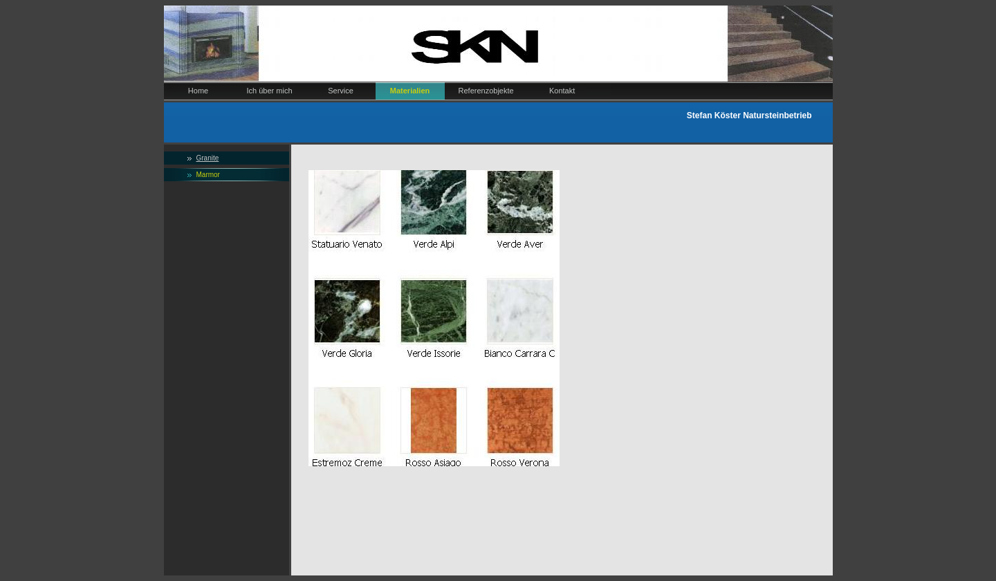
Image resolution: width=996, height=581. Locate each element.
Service (340, 90)
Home (198, 90)
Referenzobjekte (486, 90)
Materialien (410, 90)
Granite (207, 158)
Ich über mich (270, 90)
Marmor (208, 174)
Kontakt (562, 90)
